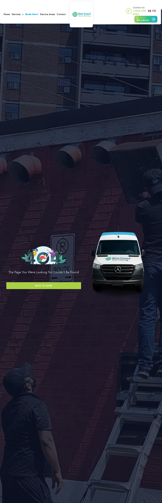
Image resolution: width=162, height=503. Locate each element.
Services (18, 14)
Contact (61, 14)
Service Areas (47, 14)
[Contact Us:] (129, 11)
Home (7, 14)
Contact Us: (139, 7)
